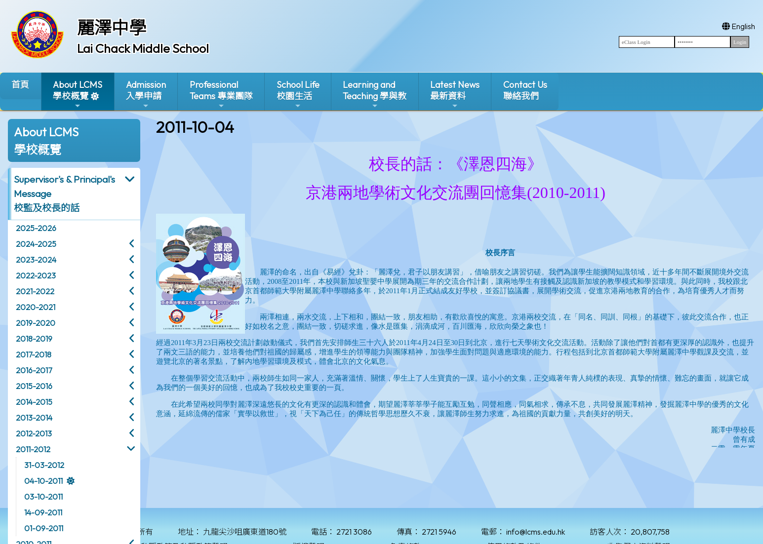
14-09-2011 (43, 512)
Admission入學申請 (146, 94)
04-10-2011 (43, 481)
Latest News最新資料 (455, 94)
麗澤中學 (111, 28)
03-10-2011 (43, 497)
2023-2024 (36, 260)
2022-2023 (36, 275)
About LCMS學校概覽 (77, 94)
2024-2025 (36, 244)
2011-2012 (33, 449)
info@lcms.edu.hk (535, 532)
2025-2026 (36, 228)
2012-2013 (34, 433)
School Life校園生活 (298, 94)
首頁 (20, 84)
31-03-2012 (44, 465)
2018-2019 (34, 339)
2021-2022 (35, 291)
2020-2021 (35, 307)
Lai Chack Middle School (143, 48)
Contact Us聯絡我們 (525, 90)
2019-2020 (35, 323)
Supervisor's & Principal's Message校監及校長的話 (64, 193)
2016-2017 (34, 370)
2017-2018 (33, 354)
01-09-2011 (43, 528)
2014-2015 (34, 402)
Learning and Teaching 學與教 (374, 94)
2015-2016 (34, 386)
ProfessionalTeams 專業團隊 (221, 94)
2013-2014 (34, 418)
